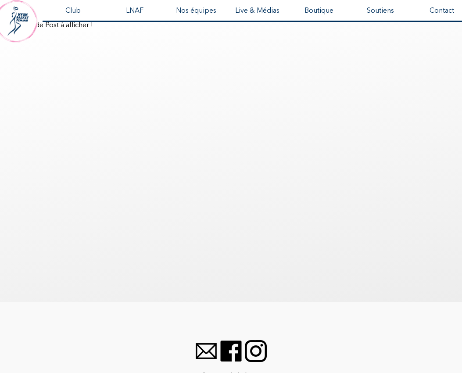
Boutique (318, 10)
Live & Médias (257, 10)
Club (73, 10)
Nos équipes (196, 10)
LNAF (134, 10)
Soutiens (380, 10)
